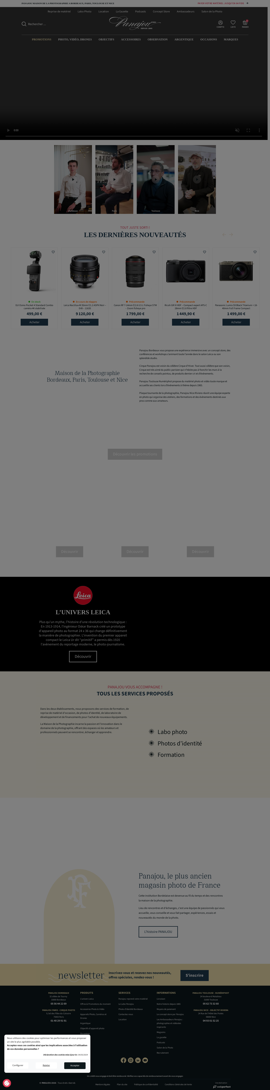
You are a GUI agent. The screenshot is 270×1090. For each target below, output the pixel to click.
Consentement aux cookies (7, 1083)
